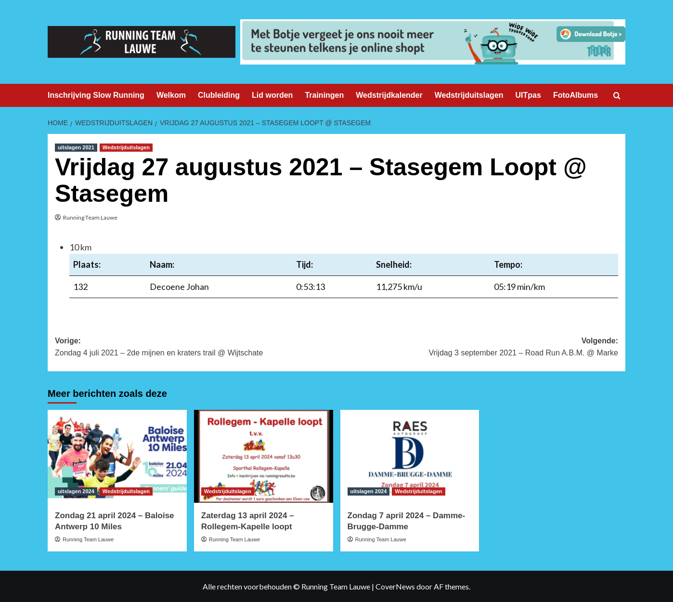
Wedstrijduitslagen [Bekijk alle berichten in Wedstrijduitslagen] (126, 147)
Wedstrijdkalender (389, 95)
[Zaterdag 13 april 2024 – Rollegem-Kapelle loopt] (263, 456)
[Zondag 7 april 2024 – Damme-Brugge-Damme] (409, 456)
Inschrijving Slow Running (96, 95)
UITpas (528, 95)
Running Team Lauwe (90, 217)
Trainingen (324, 95)
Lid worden (272, 95)
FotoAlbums (575, 95)
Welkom (171, 95)
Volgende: (477, 348)
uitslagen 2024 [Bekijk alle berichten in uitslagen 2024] (76, 491)
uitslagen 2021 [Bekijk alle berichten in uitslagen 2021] (76, 147)
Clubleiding (219, 95)
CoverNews (395, 586)
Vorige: (195, 348)
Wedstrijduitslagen (469, 95)
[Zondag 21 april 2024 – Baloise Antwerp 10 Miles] (117, 456)
